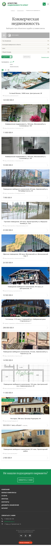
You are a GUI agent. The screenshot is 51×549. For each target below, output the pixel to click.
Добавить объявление (10, 504)
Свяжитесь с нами (25, 479)
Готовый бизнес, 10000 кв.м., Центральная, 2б (25, 92)
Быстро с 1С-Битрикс (24, 542)
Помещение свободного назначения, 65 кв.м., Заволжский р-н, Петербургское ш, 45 (25, 189)
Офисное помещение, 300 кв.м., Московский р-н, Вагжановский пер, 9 (25, 254)
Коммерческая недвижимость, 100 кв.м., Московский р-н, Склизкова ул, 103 (25, 124)
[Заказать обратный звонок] (43, 4)
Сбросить (27, 57)
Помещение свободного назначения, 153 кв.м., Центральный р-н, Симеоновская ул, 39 (25, 384)
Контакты (5, 501)
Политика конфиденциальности (25, 531)
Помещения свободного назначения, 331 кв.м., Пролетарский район (25, 449)
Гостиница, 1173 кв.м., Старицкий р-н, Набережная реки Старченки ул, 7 (25, 319)
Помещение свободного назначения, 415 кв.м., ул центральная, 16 (25, 287)
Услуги (4, 495)
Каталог (4, 507)
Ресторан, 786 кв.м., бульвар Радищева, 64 (25, 418)
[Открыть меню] (48, 4)
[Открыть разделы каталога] (4, 35)
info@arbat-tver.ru (9, 521)
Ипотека (4, 498)
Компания (5, 489)
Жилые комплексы (8, 492)
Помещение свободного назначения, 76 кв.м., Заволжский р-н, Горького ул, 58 (25, 352)
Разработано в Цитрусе (25, 540)
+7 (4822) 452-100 (9, 518)
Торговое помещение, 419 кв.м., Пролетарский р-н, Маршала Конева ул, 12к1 (25, 222)
